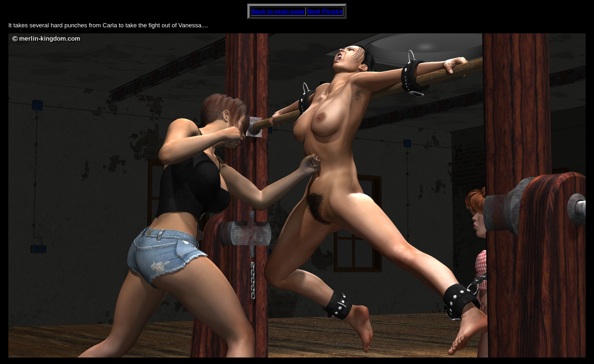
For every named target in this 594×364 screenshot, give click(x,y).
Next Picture (325, 11)
